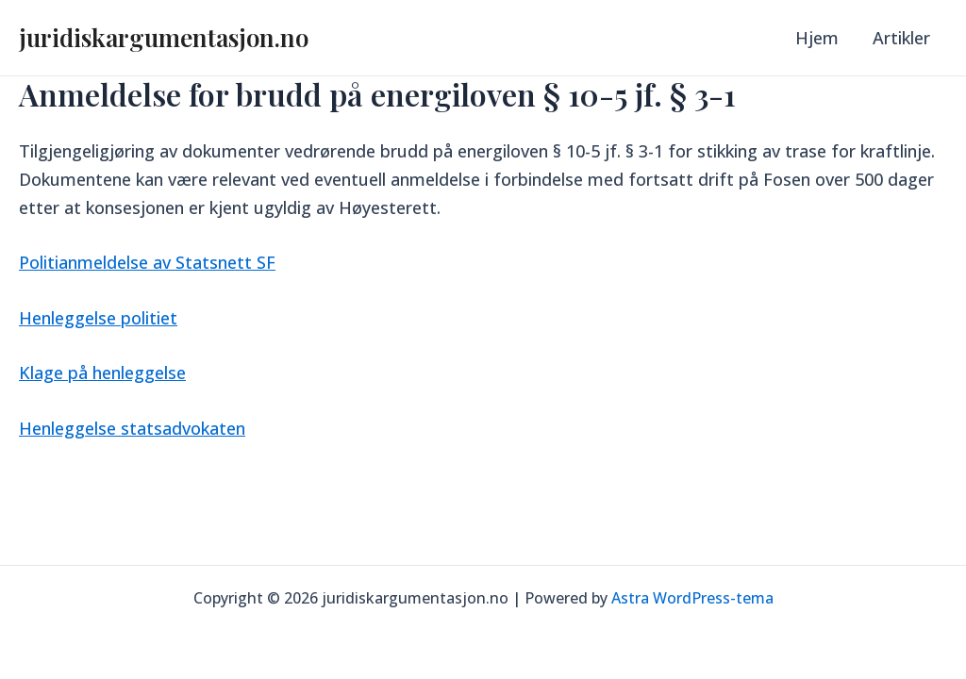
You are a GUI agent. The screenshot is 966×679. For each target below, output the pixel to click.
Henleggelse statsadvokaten (132, 428)
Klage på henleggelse (102, 372)
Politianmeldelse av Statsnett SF (147, 262)
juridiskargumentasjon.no (163, 37)
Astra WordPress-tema (692, 598)
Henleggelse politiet (98, 317)
